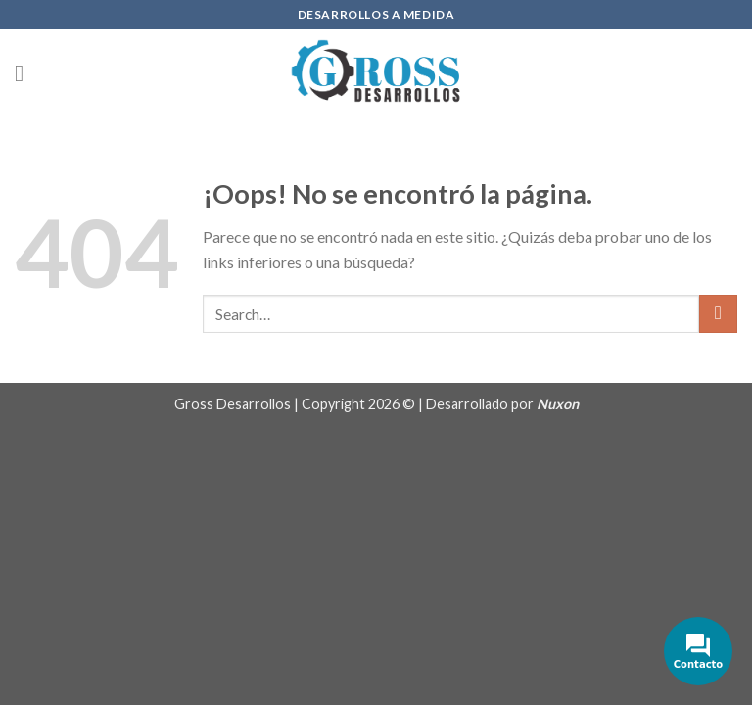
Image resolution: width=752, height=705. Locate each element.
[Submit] (718, 314)
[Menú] (26, 73)
